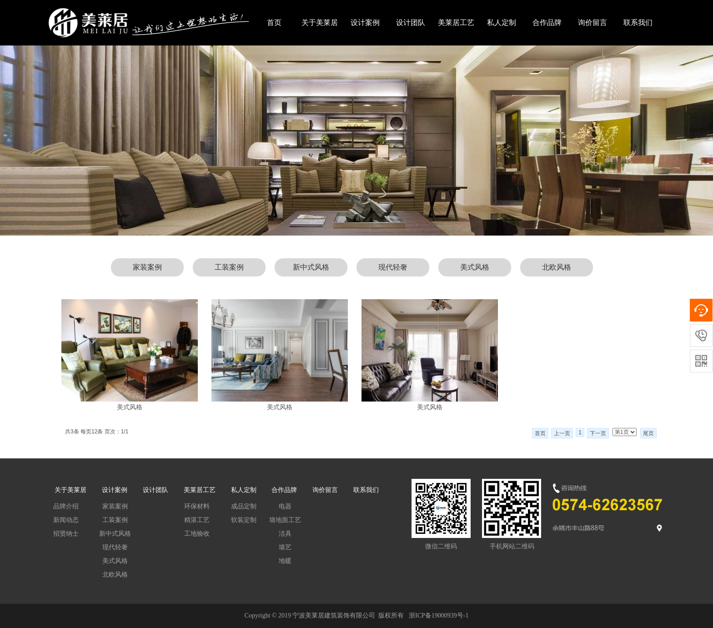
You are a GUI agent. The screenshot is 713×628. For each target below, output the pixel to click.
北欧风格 (556, 267)
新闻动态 (66, 519)
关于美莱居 (319, 22)
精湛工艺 (197, 519)
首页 (274, 22)
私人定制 (501, 22)
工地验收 (197, 533)
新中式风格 (311, 267)
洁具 (285, 533)
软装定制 (243, 519)
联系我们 (638, 22)
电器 (285, 506)
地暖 (285, 560)
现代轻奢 (392, 267)
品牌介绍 (66, 506)
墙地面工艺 (285, 519)
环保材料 (197, 506)
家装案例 (147, 267)
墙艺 (285, 547)
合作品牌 (547, 22)
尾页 (648, 433)
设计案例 (365, 22)
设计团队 (410, 22)
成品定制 (243, 506)
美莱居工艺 (456, 22)
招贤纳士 (66, 533)
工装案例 (229, 267)
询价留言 (592, 22)
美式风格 (474, 267)
